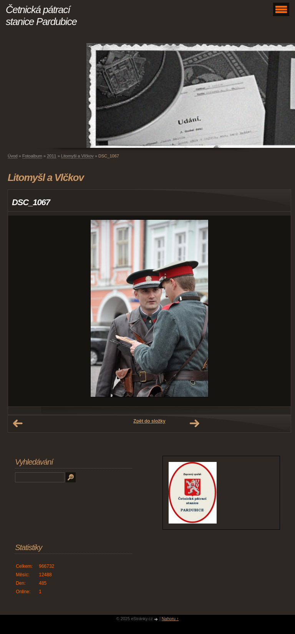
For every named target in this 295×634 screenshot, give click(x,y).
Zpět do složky (149, 421)
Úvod (13, 156)
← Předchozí (17, 423)
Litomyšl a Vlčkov (77, 156)
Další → (194, 423)
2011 (51, 156)
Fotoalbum (32, 156)
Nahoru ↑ (170, 618)
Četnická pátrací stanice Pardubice (41, 15)
